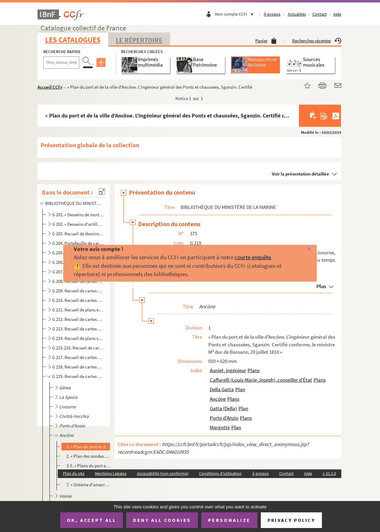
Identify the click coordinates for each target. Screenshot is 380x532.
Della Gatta (222, 389)
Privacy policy (291, 520)
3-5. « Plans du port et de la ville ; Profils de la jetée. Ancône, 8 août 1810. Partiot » (88, 465)
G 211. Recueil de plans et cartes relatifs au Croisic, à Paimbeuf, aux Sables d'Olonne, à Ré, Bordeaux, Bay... (78, 310)
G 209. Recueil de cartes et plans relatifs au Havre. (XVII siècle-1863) (78, 290)
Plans (254, 370)
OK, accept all (91, 520)
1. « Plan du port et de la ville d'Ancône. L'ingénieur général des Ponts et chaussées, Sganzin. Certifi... (88, 446)
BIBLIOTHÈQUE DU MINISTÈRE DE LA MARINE (74, 203)
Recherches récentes (316, 41)
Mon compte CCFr (236, 14)
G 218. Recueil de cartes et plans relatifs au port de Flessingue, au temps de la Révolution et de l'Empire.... (78, 367)
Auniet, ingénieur (228, 370)
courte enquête (253, 257)
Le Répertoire (139, 40)
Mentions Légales (111, 473)
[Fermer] (301, 249)
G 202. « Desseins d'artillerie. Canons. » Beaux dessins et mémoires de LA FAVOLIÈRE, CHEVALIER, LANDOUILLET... (78, 224)
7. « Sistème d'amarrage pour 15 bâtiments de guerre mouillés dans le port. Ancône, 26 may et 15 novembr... (88, 485)
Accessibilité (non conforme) (163, 473)
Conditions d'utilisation (220, 473)
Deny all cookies (162, 520)
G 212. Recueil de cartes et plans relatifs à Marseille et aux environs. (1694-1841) (78, 319)
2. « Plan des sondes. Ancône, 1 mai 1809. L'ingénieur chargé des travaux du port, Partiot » (88, 456)
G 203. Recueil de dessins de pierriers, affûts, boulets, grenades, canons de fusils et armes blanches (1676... (78, 234)
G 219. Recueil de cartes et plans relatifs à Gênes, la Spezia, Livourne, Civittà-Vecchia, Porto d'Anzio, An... (78, 376)
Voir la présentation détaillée (300, 174)
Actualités (297, 14)
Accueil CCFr (49, 87)
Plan (240, 389)
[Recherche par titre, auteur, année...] (61, 62)
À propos (272, 14)
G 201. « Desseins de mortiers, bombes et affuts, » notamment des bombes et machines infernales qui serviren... (78, 215)
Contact (319, 14)
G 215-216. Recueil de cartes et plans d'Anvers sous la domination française (78, 348)
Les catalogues (72, 39)
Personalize (229, 520)
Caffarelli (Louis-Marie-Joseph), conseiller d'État (261, 379)
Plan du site (73, 473)
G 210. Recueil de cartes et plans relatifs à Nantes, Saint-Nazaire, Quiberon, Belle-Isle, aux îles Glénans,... (78, 300)
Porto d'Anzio (224, 417)
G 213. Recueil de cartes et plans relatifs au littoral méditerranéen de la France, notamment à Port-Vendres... (78, 329)
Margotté (220, 427)
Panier (265, 41)
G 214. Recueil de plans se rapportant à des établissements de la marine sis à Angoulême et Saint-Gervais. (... (78, 338)
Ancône (218, 398)
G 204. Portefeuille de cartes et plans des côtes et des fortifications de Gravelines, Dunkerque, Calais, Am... (78, 243)
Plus (321, 286)
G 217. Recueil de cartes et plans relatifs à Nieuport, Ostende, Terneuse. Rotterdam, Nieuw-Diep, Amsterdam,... (78, 357)
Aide (337, 14)
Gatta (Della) (223, 408)
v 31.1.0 (329, 473)
